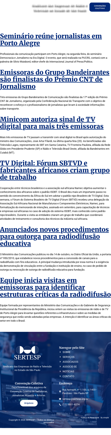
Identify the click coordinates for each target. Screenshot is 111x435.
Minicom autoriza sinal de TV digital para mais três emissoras (52, 122)
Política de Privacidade (90, 418)
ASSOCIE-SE (58, 20)
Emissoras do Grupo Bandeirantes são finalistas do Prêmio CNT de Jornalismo (54, 79)
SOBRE (17, 20)
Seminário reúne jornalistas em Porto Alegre (51, 39)
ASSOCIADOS (43, 20)
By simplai (105, 418)
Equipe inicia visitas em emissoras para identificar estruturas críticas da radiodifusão (55, 287)
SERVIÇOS (28, 20)
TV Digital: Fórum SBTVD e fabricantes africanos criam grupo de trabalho (55, 170)
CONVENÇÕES (74, 20)
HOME (8, 20)
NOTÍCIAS (88, 20)
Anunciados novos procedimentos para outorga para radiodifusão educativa (54, 237)
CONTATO (101, 20)
